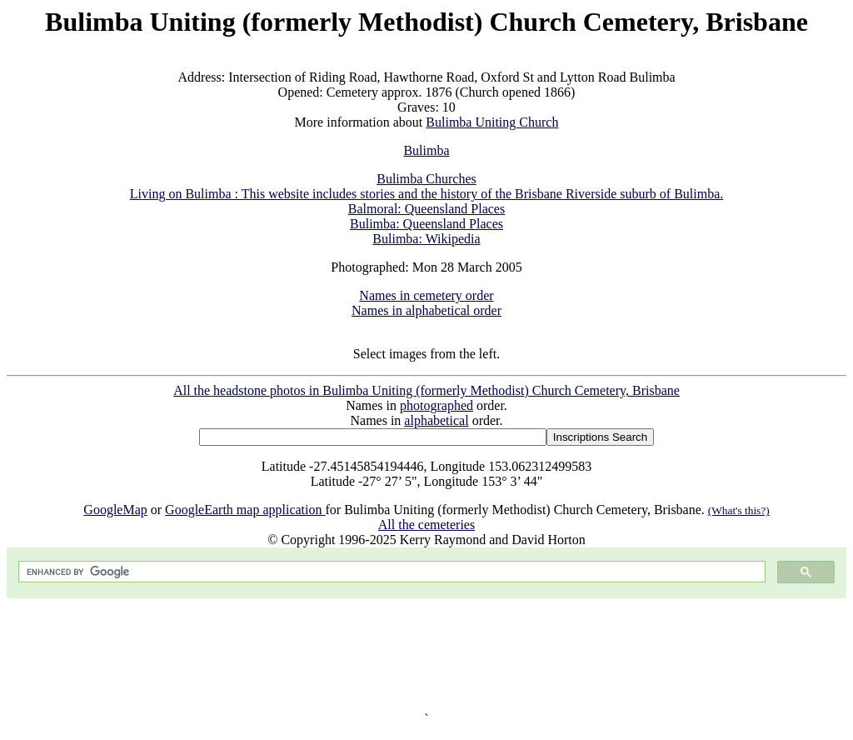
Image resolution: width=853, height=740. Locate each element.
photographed (436, 405)
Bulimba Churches (426, 179)
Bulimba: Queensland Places (426, 224)
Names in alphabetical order (426, 310)
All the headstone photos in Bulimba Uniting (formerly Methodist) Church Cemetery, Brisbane (426, 390)
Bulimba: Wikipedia (426, 239)
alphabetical (436, 420)
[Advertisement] (426, 655)
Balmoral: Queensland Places (426, 209)
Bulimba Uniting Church (492, 122)
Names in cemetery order (426, 295)
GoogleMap (115, 509)
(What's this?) (739, 510)
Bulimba (426, 150)
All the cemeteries (426, 525)
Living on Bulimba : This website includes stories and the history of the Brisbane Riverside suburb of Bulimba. (427, 194)
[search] (390, 572)
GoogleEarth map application (245, 509)
